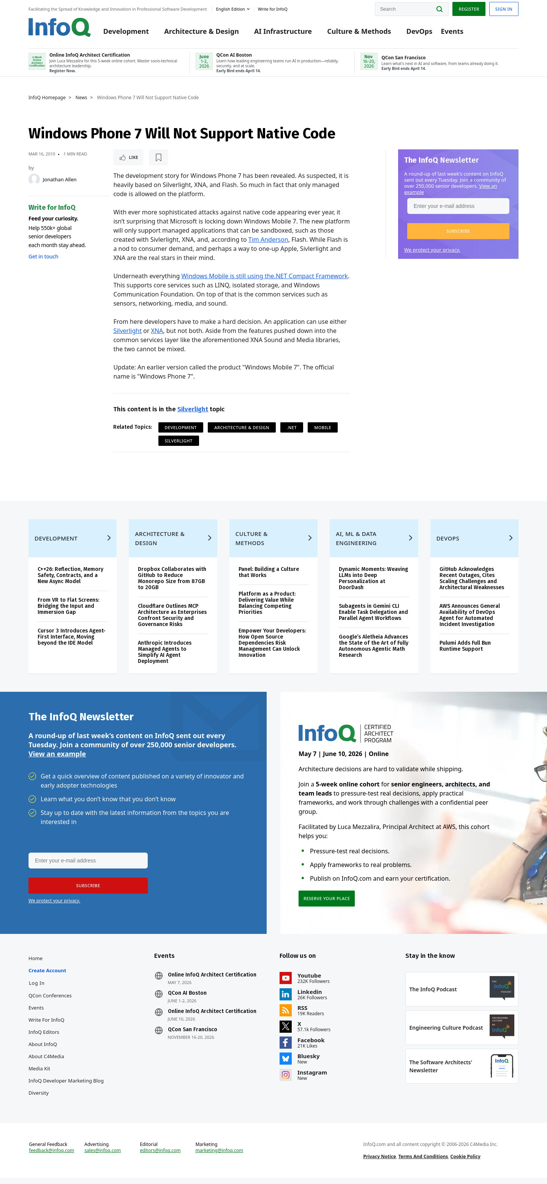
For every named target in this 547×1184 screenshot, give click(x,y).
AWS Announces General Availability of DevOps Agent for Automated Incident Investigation (469, 621)
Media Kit (39, 1074)
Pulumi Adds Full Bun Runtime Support (465, 652)
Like (133, 157)
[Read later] (158, 157)
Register (468, 9)
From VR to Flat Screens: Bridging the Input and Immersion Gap (68, 612)
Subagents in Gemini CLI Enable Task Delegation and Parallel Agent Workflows (373, 618)
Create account (47, 976)
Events (452, 31)
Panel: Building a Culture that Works (269, 578)
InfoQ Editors (43, 1038)
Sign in (503, 9)
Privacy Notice (379, 1162)
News (81, 98)
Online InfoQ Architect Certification (212, 981)
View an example (57, 759)
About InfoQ (42, 1050)
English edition (230, 9)
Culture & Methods (359, 31)
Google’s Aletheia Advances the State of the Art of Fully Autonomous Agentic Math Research (373, 652)
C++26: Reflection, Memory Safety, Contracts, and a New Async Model (70, 581)
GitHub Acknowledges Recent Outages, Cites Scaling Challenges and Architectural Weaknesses (471, 584)
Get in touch (43, 256)
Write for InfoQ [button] (273, 9)
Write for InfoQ (46, 1025)
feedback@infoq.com (51, 1157)
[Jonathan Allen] (34, 179)
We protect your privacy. (432, 249)
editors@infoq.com (160, 1157)
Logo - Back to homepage (59, 27)
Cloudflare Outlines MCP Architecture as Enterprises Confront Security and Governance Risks (172, 621)
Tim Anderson (268, 239)
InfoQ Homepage (47, 98)
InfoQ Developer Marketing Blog (66, 1086)
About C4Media (46, 1062)
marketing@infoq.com (219, 1157)
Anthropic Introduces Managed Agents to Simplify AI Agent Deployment (164, 658)
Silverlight (127, 331)
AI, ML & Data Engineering (356, 544)
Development (126, 31)
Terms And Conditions (423, 1162)
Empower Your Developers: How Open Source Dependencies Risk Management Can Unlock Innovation (272, 649)
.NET (292, 427)
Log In (37, 989)
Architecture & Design (201, 31)
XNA (157, 331)
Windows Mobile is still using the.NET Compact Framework (264, 276)
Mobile (322, 427)
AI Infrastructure (283, 31)
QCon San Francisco (192, 1036)
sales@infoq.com (102, 1157)
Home (35, 964)
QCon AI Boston (187, 999)
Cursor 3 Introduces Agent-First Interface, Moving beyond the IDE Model (72, 643)
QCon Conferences (50, 1001)
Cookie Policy (466, 1162)
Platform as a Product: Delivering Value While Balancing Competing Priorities (267, 609)
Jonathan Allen (60, 179)
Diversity (38, 1098)
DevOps (419, 31)
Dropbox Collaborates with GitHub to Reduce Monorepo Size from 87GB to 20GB (172, 584)
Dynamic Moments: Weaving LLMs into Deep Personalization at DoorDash (373, 584)
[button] (458, 231)
